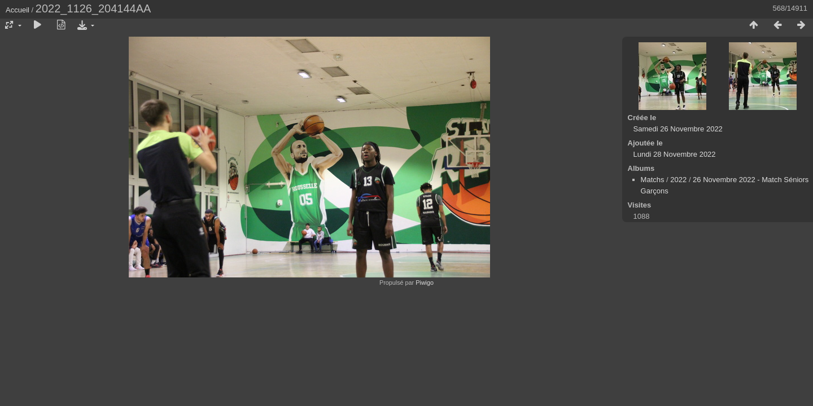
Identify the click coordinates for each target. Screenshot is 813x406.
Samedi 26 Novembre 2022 (678, 129)
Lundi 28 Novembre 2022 (674, 154)
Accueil (17, 10)
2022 (678, 179)
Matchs (653, 179)
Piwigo (425, 282)
